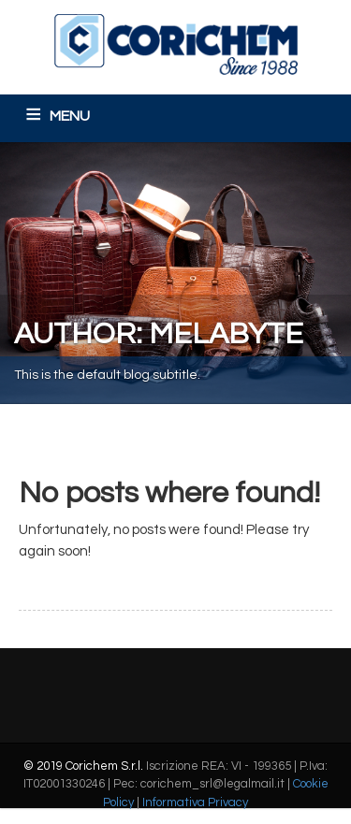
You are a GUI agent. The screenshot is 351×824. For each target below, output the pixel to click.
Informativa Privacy (195, 802)
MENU (70, 115)
